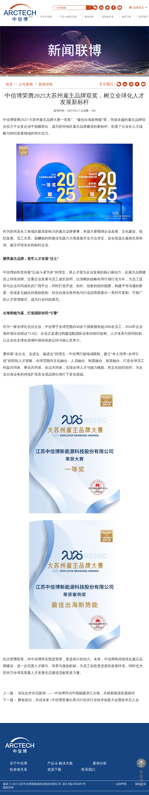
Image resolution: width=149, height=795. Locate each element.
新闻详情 (46, 84)
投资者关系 (107, 16)
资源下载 (126, 16)
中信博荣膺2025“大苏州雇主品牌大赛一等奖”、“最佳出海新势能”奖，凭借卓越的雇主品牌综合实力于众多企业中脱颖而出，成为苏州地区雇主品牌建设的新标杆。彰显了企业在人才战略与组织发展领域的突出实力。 (74, 126)
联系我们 (143, 16)
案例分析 (89, 16)
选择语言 (136, 7)
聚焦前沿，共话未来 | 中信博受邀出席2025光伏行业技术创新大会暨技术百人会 (78, 700)
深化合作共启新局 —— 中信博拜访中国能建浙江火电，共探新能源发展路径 (76, 693)
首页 (30, 16)
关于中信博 (46, 16)
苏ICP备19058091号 (74, 784)
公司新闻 (26, 84)
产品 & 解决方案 (68, 16)
